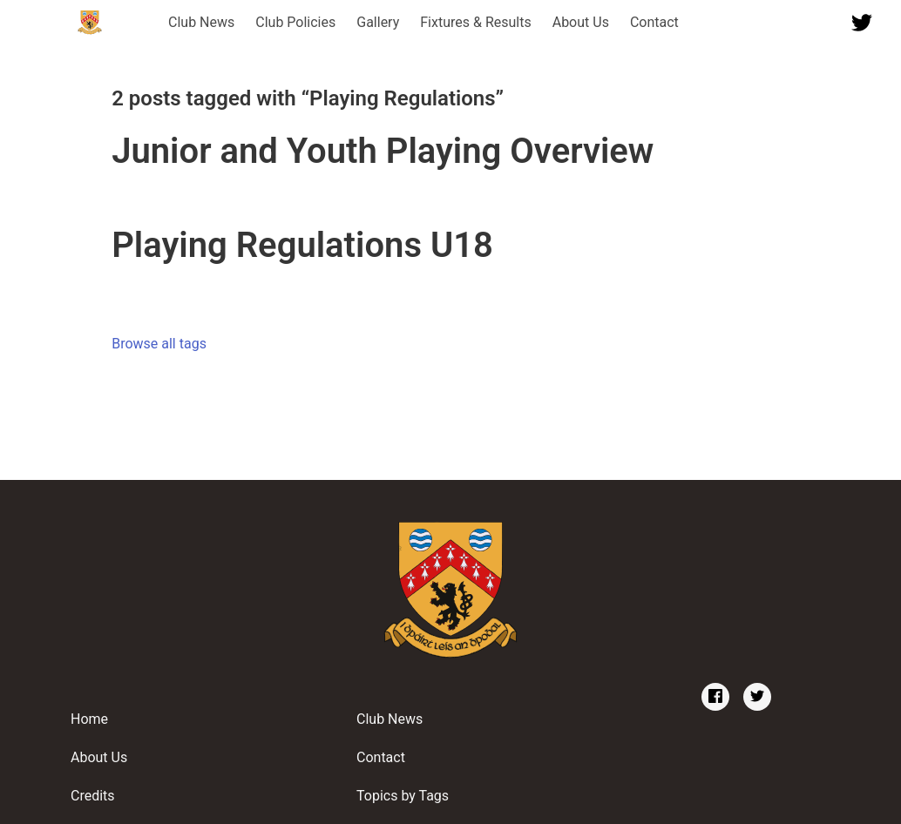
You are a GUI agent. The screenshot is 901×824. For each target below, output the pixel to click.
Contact (654, 22)
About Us (580, 22)
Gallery (377, 22)
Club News (201, 22)
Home (89, 719)
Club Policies (295, 22)
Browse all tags (159, 343)
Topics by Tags (402, 795)
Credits (93, 795)
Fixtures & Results (475, 22)
